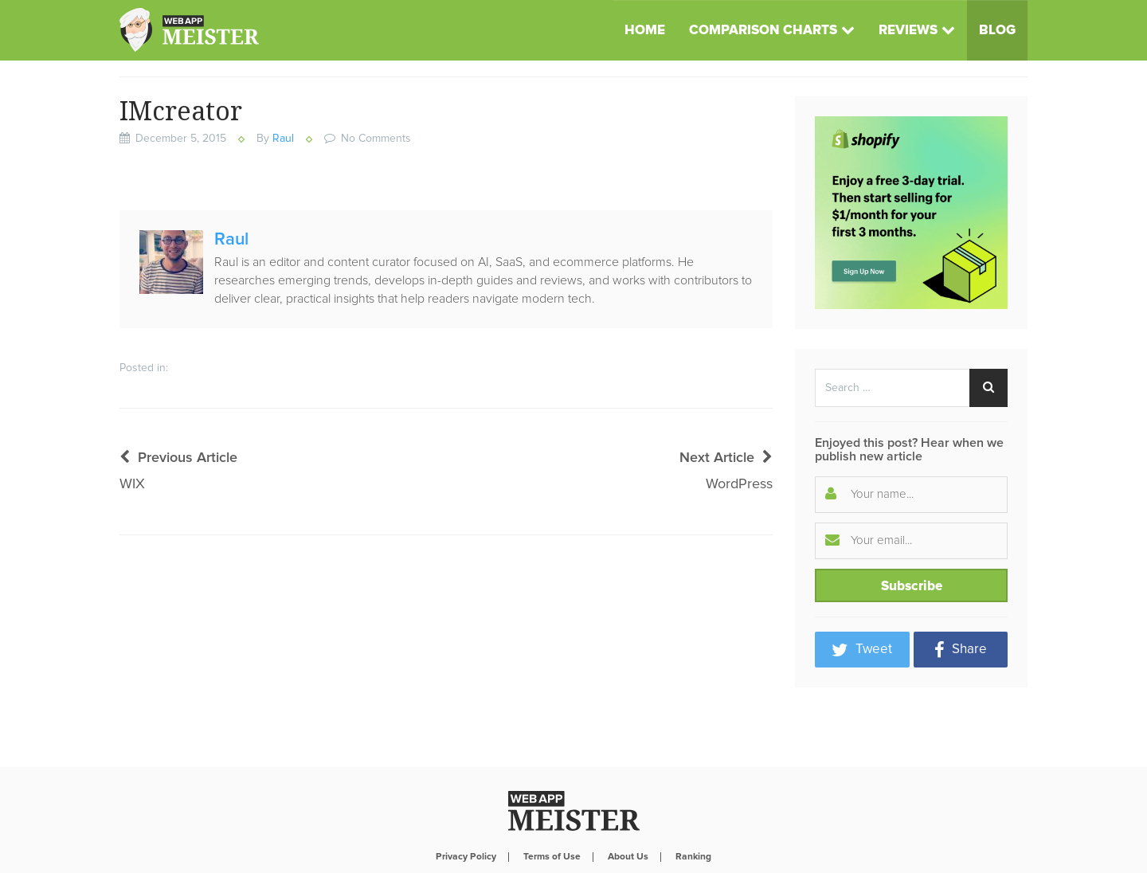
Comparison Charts (763, 30)
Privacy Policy (466, 816)
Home (644, 30)
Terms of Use (552, 816)
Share (960, 650)
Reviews (908, 30)
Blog (997, 30)
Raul (283, 138)
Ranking (693, 816)
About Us (628, 816)
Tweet (862, 650)
